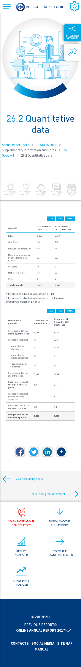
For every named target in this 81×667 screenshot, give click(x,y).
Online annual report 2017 (40, 630)
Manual (42, 649)
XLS (51, 218)
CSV (60, 218)
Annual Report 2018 (15, 145)
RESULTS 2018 (46, 145)
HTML (70, 218)
